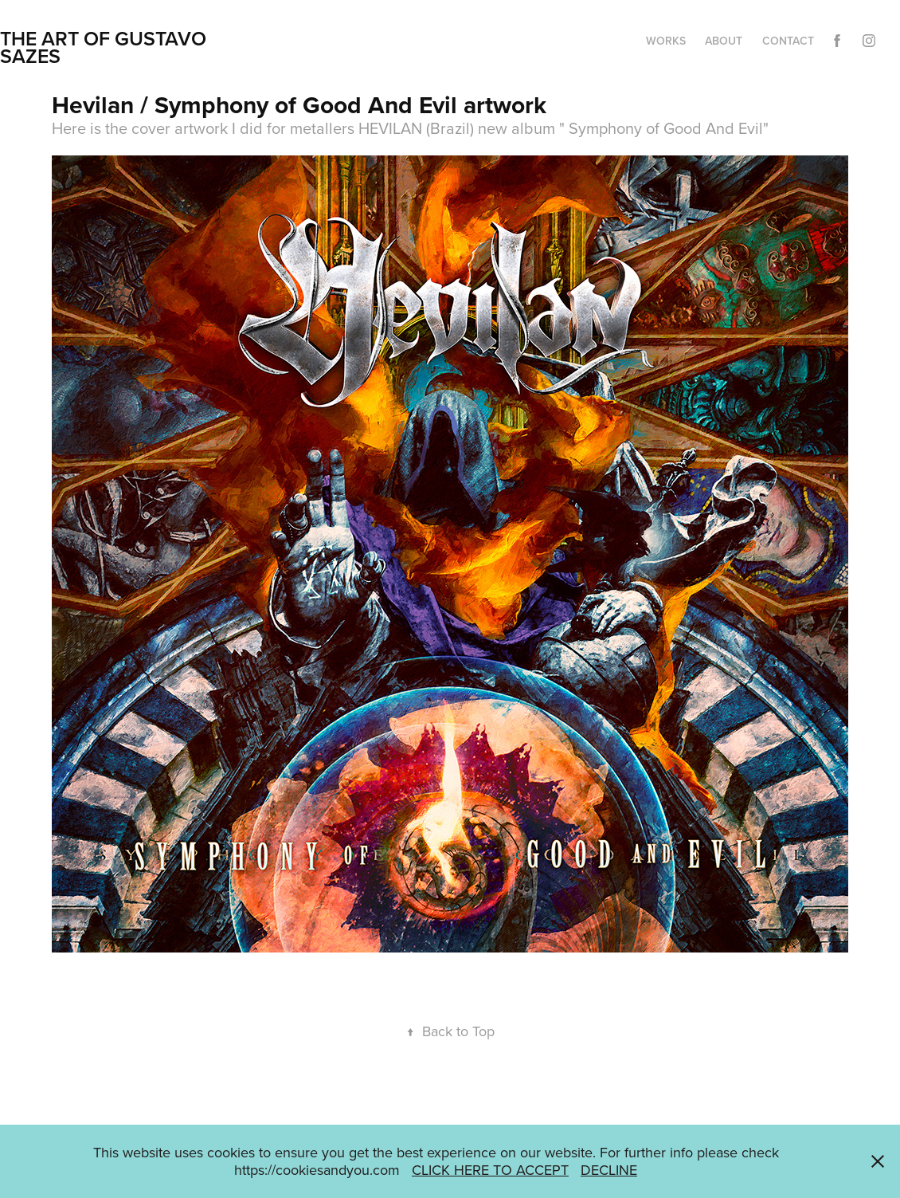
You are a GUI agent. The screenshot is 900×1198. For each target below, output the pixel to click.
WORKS (666, 41)
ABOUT (723, 41)
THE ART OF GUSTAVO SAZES (105, 47)
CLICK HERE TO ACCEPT (490, 1170)
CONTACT (788, 41)
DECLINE (609, 1170)
